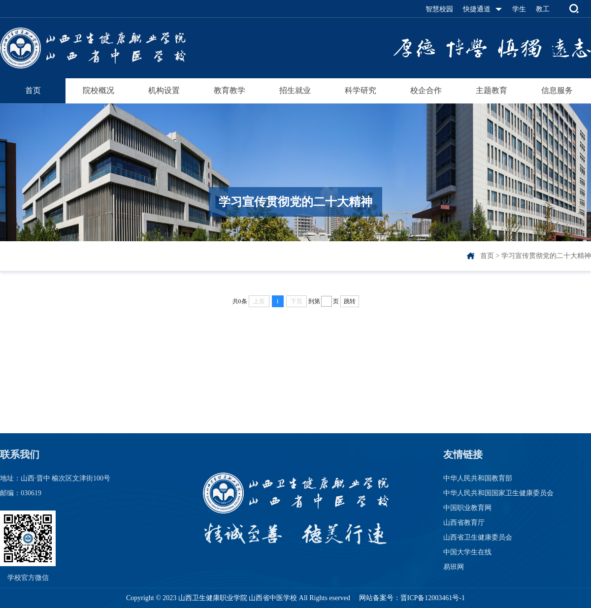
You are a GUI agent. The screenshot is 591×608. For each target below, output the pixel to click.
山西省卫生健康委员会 (477, 537)
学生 (519, 9)
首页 (33, 90)
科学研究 (360, 90)
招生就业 (295, 90)
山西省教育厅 (464, 522)
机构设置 (164, 90)
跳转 (350, 301)
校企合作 (426, 90)
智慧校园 (439, 9)
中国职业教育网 (467, 508)
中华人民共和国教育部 (477, 478)
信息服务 (557, 90)
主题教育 (491, 90)
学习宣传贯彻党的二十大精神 (546, 255)
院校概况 (98, 90)
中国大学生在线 (467, 552)
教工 (543, 9)
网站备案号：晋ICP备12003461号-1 (411, 598)
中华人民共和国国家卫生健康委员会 (498, 493)
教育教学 (229, 90)
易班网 (453, 567)
